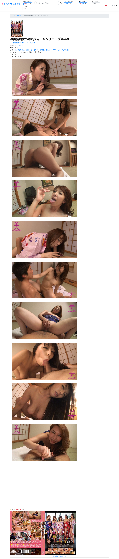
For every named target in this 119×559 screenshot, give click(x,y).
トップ (13, 15)
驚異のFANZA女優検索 (11, 5)
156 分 (16, 48)
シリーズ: (13, 54)
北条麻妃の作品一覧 (59, 556)
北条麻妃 (19, 15)
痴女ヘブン (20, 56)
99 (27, 4)
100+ (83, 4)
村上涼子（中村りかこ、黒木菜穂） (57, 50)
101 (68, 4)
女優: (11, 50)
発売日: (12, 45)
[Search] (46, 3)
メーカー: (13, 56)
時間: (11, 48)
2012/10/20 (19, 45)
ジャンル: (13, 52)
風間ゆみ (23, 50)
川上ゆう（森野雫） (32, 50)
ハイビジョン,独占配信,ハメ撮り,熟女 (29, 52)
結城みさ (43, 50)
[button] (107, 5)
